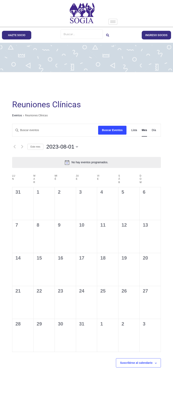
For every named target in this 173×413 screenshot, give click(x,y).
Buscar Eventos (112, 130)
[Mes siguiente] (22, 146)
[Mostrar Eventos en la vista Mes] (144, 130)
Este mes (35, 146)
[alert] (86, 162)
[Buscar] (82, 34)
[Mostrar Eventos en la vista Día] (154, 130)
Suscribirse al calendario (136, 362)
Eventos (17, 115)
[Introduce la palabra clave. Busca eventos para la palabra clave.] (55, 130)
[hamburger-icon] (112, 22)
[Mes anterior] (14, 146)
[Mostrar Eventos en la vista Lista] (134, 130)
